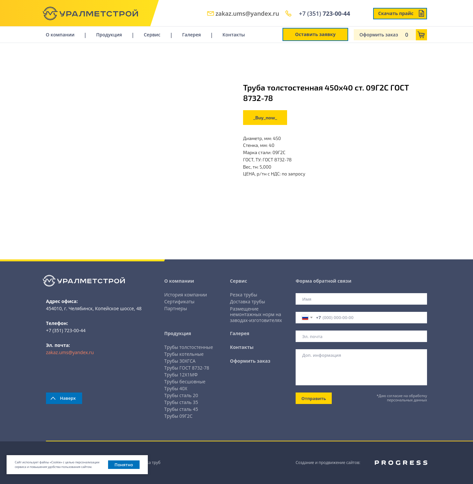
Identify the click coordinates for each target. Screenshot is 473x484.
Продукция (109, 34)
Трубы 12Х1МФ (181, 375)
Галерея (191, 34)
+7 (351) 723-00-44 (66, 330)
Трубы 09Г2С (178, 416)
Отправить (314, 398)
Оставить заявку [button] (315, 34)
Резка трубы (243, 295)
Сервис (152, 34)
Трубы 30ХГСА (179, 361)
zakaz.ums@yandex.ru (247, 13)
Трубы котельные (184, 354)
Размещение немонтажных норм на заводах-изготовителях (256, 314)
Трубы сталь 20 (181, 395)
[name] (361, 299)
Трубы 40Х (175, 388)
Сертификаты (179, 301)
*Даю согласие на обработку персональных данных (402, 397)
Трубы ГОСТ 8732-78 (186, 368)
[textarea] (361, 367)
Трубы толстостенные (188, 347)
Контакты (233, 34)
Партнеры (175, 308)
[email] (361, 336)
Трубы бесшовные (184, 381)
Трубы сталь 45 (181, 409)
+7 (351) (324, 13)
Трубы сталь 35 (181, 402)
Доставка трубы (247, 301)
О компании (60, 34)
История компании (185, 295)
